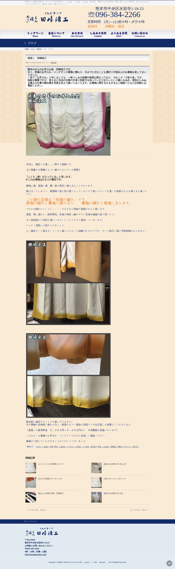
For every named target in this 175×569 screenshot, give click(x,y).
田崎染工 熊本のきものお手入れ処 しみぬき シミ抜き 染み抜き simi (85, 562)
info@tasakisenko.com (35, 554)
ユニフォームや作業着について (51, 464)
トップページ (32, 521)
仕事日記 (53, 62)
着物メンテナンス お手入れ (128, 447)
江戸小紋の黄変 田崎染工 (35, 510)
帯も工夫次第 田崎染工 (140, 510)
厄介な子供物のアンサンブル (50, 479)
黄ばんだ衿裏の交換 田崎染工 (51, 493)
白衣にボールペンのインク (116, 479)
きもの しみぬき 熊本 (44, 447)
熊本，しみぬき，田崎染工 (107, 447)
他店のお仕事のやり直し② (115, 464)
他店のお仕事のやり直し (114, 493)
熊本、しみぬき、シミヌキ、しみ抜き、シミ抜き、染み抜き (75, 447)
